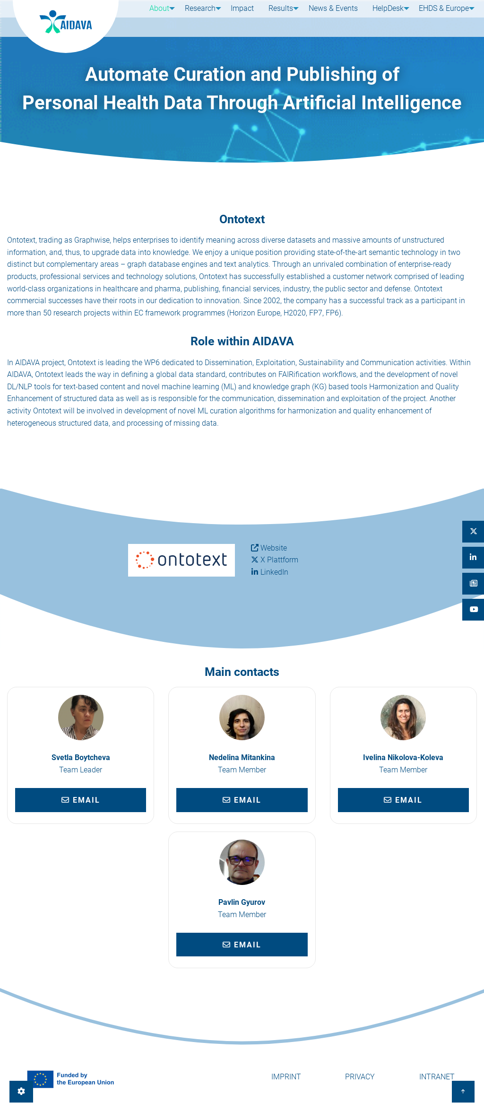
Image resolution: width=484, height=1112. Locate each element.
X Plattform (279, 559)
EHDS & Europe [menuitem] (440, 17)
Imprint (286, 1076)
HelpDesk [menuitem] (382, 17)
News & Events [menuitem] (331, 17)
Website (273, 547)
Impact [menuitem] (242, 17)
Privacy (360, 1076)
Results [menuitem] (277, 17)
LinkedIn (274, 572)
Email (80, 800)
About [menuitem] (156, 17)
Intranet (437, 1076)
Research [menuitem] (198, 17)
